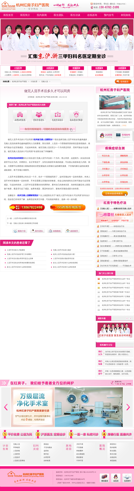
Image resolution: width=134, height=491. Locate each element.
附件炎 (41, 75)
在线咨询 (92, 15)
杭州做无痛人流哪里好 (43, 140)
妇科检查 (47, 461)
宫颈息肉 (72, 75)
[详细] (124, 125)
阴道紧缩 (99, 72)
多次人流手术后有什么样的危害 (64, 267)
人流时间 (16, 454)
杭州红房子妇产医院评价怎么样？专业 (116, 279)
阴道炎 (46, 444)
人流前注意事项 (19, 461)
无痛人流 (8, 72)
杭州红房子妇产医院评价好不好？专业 (116, 310)
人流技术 (16, 457)
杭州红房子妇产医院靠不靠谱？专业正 (116, 292)
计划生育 (18, 68)
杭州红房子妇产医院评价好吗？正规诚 (116, 296)
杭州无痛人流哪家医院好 (27, 195)
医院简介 (25, 15)
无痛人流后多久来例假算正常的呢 (25, 223)
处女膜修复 (80, 454)
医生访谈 (75, 15)
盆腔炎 (49, 72)
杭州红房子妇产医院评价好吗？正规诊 (116, 305)
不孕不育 (79, 461)
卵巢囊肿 (126, 72)
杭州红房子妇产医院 (19, 81)
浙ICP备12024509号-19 (88, 472)
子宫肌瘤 (118, 72)
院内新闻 (42, 15)
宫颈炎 (80, 72)
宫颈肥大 (80, 75)
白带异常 (56, 72)
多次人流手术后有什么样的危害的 (19, 267)
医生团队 (59, 15)
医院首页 (8, 15)
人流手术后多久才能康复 (16, 250)
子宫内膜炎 (49, 75)
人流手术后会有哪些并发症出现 (24, 218)
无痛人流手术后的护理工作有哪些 (19, 254)
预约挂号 (109, 15)
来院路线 (126, 15)
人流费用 (8, 75)
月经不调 (126, 75)
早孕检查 (15, 72)
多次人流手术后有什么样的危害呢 (65, 263)
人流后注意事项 (25, 75)
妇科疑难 (122, 68)
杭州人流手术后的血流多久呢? (64, 254)
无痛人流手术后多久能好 (62, 250)
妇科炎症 (50, 68)
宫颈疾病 (76, 68)
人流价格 (16, 451)
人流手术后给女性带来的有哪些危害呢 (21, 263)
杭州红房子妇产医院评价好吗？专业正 (116, 288)
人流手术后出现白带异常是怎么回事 (20, 258)
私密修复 (99, 68)
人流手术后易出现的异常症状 (63, 258)
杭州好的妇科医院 (15, 158)
